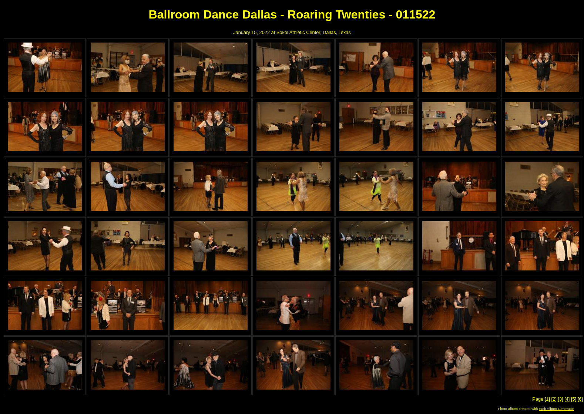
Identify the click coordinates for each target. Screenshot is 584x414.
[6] (580, 399)
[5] (573, 399)
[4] (567, 399)
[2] (554, 399)
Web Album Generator (556, 409)
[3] (560, 399)
